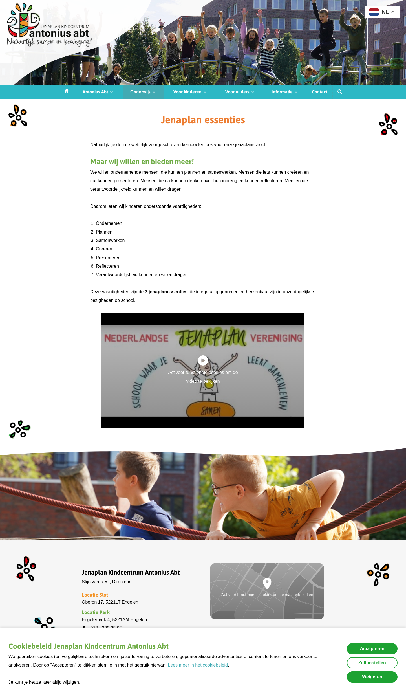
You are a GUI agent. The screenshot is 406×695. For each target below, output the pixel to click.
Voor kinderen (190, 91)
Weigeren (372, 676)
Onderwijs (143, 91)
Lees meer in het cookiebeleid (198, 665)
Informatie (285, 91)
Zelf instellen (372, 662)
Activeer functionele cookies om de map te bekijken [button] (267, 594)
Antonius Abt (98, 91)
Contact (319, 91)
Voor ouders (240, 91)
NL (379, 12)
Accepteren (372, 648)
